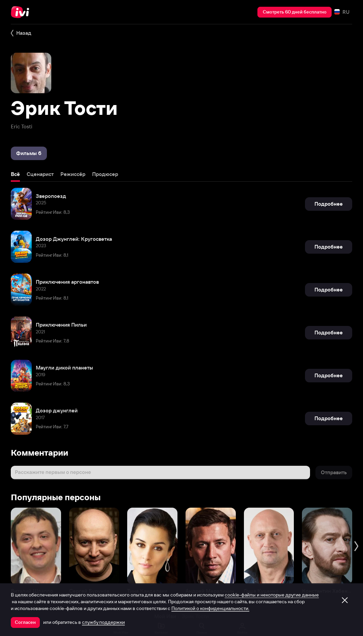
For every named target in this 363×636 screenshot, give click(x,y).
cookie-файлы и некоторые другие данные (272, 594)
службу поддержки (103, 622)
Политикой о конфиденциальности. (210, 608)
